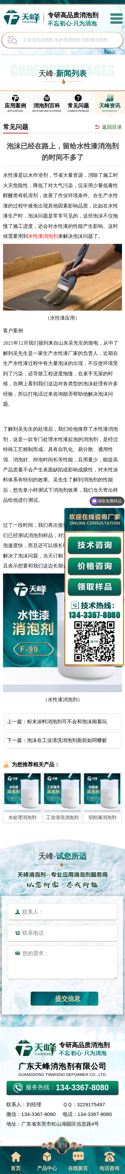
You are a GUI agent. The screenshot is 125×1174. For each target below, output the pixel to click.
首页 (15, 1161)
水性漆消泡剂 (43, 236)
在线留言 (78, 1161)
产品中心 (47, 1161)
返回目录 (112, 127)
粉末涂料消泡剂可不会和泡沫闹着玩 (67, 721)
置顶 (63, 1145)
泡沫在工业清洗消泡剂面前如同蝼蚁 (67, 740)
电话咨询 (109, 1161)
